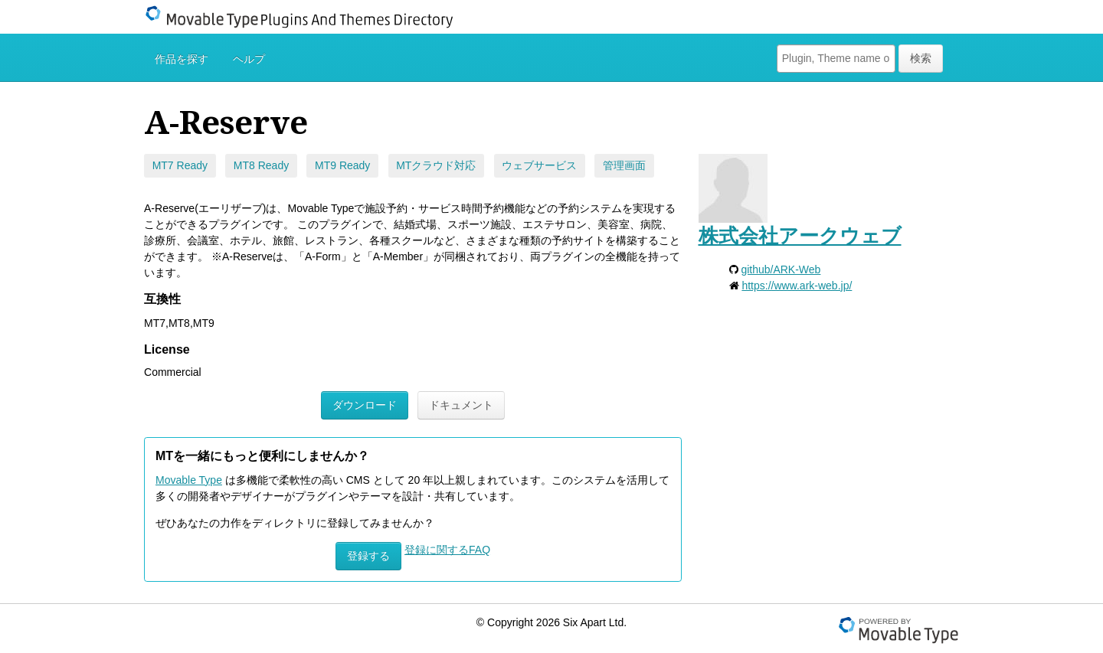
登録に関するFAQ (447, 550)
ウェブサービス (539, 165)
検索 (920, 58)
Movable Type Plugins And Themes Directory (308, 16)
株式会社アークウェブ (800, 236)
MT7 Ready (180, 165)
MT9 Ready (342, 165)
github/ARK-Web (780, 269)
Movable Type (188, 480)
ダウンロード (364, 405)
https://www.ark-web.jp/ (796, 285)
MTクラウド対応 (436, 165)
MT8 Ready (261, 165)
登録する (368, 556)
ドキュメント (461, 405)
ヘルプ (249, 59)
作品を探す (181, 59)
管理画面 (624, 165)
